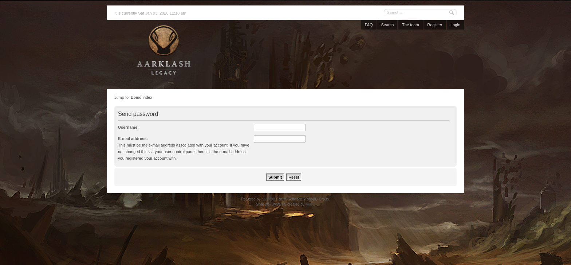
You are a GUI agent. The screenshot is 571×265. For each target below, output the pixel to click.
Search (387, 25)
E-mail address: (133, 138)
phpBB (266, 199)
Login (455, 25)
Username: (128, 127)
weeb (309, 204)
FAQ (369, 25)
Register (434, 25)
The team (410, 25)
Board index (141, 97)
